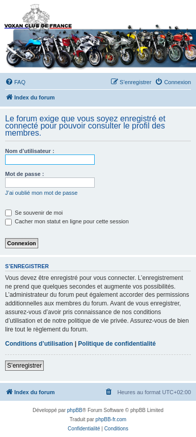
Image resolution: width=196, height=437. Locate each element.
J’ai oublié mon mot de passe (41, 193)
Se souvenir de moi (34, 213)
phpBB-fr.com (111, 419)
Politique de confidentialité (117, 343)
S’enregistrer (24, 365)
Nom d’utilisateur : (29, 151)
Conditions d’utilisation (39, 343)
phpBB (74, 410)
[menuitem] (15, 82)
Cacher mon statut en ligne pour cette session (67, 221)
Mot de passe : (24, 174)
